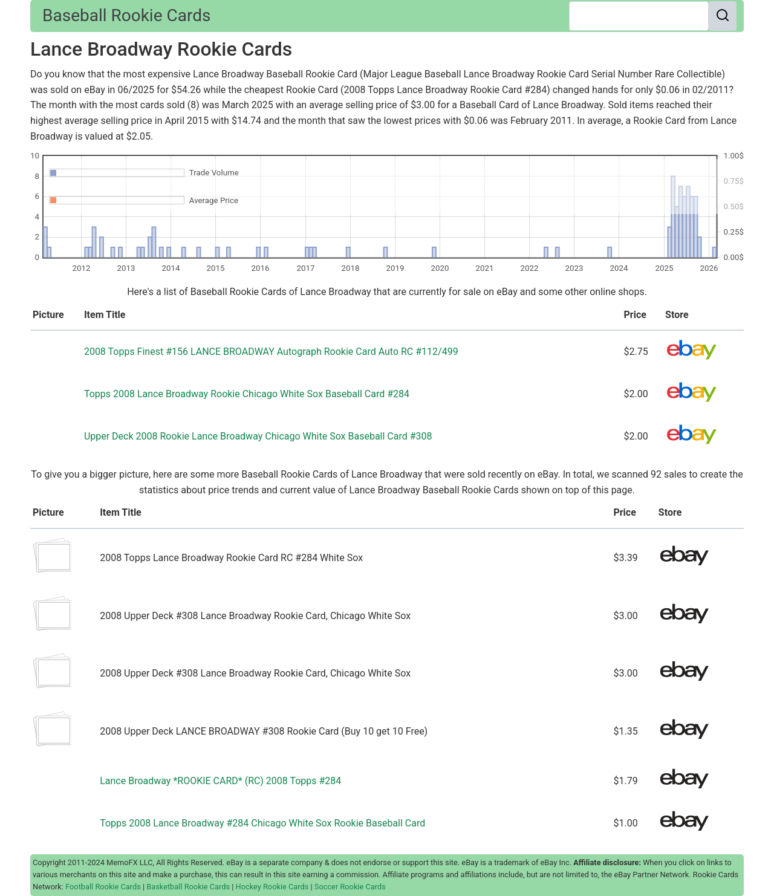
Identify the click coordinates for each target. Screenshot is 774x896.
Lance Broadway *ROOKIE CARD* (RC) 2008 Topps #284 (220, 781)
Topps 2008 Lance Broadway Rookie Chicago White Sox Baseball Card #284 (246, 394)
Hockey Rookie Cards (272, 886)
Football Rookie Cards (103, 886)
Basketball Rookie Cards (188, 886)
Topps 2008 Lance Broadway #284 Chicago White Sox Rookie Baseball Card (262, 823)
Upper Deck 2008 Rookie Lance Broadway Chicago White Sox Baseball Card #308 (258, 436)
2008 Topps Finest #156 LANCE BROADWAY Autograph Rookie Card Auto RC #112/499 (271, 351)
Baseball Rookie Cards (126, 15)
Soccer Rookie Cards (350, 886)
